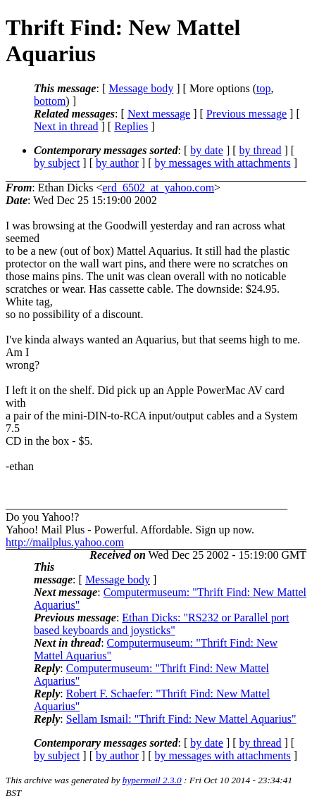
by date (206, 150)
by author (117, 163)
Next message (158, 114)
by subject (57, 163)
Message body (140, 88)
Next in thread (66, 126)
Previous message (246, 114)
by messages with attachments (223, 163)
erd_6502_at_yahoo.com (158, 188)
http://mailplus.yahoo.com (65, 542)
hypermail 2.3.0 (152, 780)
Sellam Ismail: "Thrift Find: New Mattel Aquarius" (181, 719)
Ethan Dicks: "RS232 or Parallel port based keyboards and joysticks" (161, 624)
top (263, 88)
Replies (131, 126)
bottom (49, 101)
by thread (260, 150)
